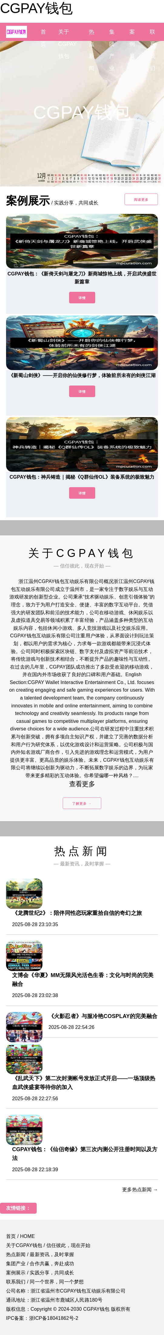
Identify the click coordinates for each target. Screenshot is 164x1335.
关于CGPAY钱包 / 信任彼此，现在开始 (48, 1245)
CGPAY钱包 (36, 8)
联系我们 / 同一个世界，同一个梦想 (45, 1281)
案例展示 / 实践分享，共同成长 (40, 1272)
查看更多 (82, 784)
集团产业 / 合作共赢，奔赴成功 (40, 1263)
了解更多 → (82, 803)
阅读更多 (141, 199)
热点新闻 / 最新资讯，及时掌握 (40, 1254)
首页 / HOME (20, 1236)
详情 (82, 298)
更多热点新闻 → (140, 1189)
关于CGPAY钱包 (67, 44)
